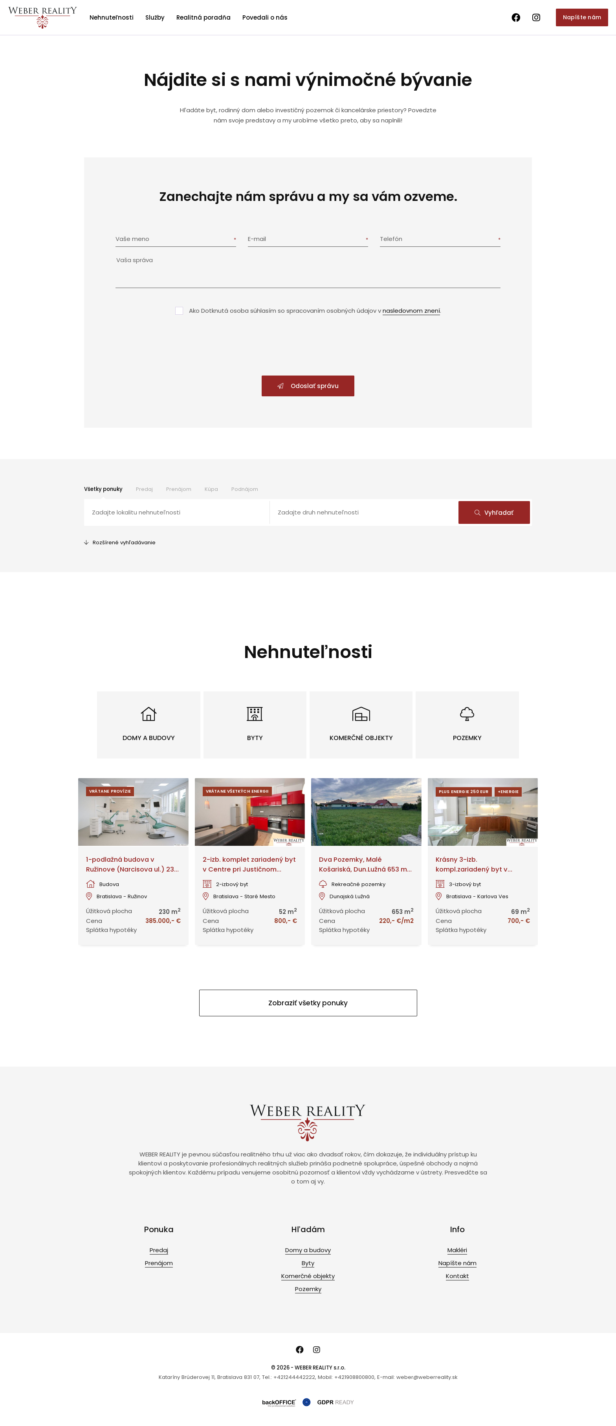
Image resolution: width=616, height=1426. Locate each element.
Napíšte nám (582, 17)
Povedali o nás (265, 17)
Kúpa (211, 489)
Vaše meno (132, 239)
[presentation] (308, 346)
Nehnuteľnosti (112, 17)
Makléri (457, 1250)
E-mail (257, 239)
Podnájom (244, 489)
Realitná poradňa (203, 17)
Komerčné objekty (308, 1276)
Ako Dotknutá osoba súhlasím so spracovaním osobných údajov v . (315, 310)
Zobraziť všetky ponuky (308, 1003)
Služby (155, 17)
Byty (308, 1263)
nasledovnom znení (411, 310)
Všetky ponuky (103, 489)
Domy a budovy (308, 1250)
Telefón (391, 239)
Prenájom (178, 489)
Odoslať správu (308, 386)
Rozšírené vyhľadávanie (120, 542)
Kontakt (457, 1276)
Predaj (144, 489)
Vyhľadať (494, 513)
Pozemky (308, 1289)
